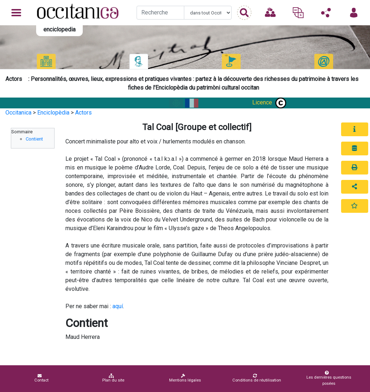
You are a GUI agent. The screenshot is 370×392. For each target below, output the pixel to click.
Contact (41, 378)
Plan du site (113, 378)
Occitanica (18, 112)
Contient (34, 139)
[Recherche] (160, 13)
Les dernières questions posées (327, 378)
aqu (116, 306)
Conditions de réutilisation (256, 378)
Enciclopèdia (53, 112)
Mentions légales (185, 378)
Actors (83, 112)
